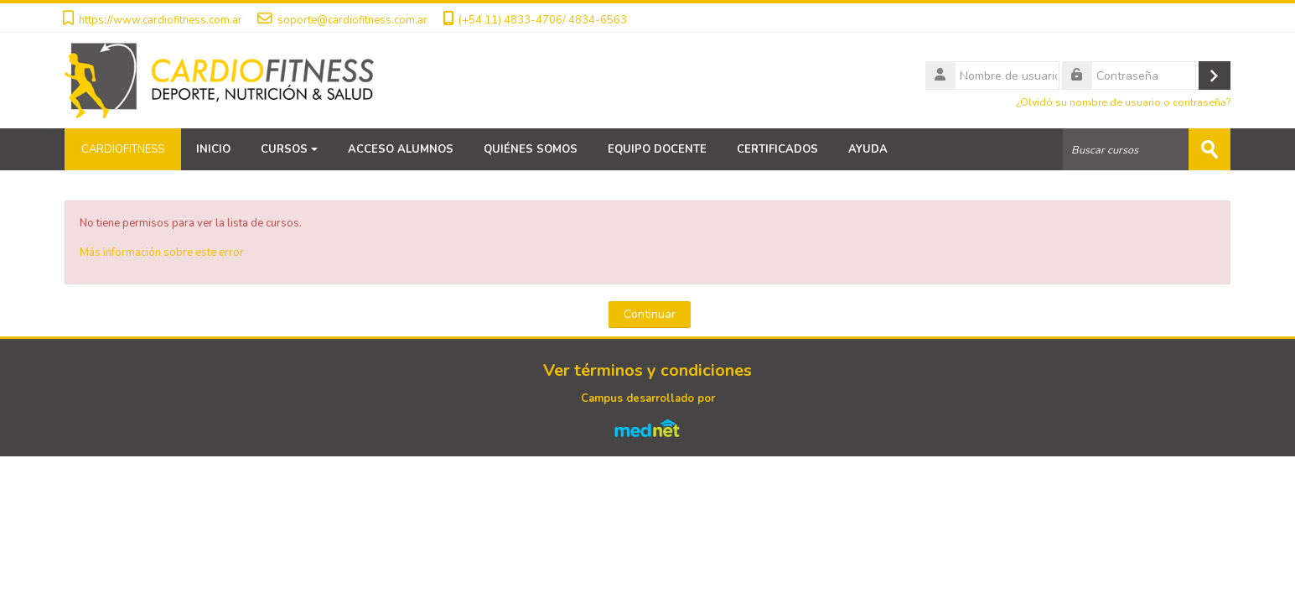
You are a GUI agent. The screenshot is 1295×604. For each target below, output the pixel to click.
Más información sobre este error (162, 252)
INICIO (213, 149)
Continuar (650, 314)
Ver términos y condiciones (647, 370)
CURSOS (289, 149)
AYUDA (868, 149)
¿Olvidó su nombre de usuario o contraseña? (1123, 102)
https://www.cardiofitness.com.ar (160, 20)
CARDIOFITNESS (122, 149)
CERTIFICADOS (777, 149)
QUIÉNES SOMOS (531, 149)
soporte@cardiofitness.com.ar (352, 20)
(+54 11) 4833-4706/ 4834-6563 (542, 20)
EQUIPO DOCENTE (657, 149)
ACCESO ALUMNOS (400, 149)
